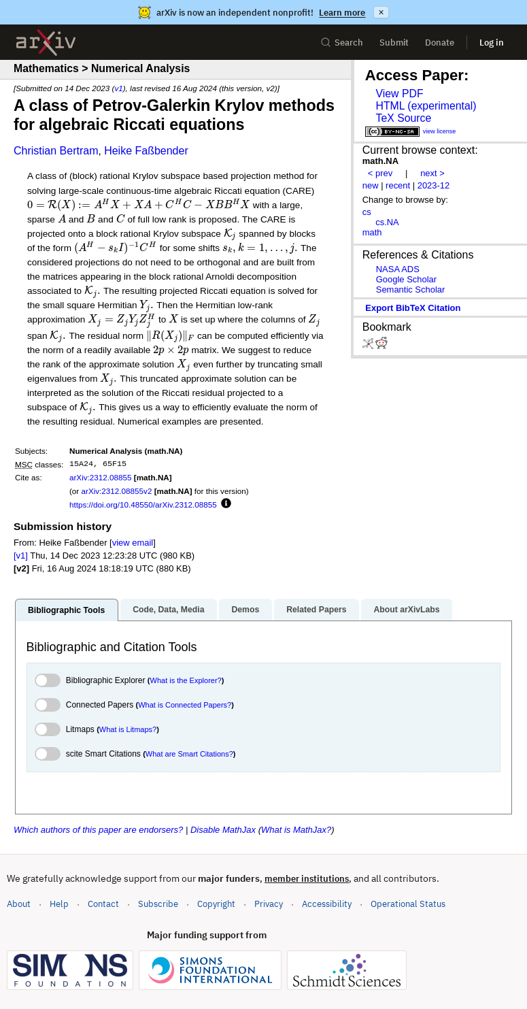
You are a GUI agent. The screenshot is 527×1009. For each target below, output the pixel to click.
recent (398, 185)
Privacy (268, 904)
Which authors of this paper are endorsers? (98, 830)
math (372, 232)
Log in (491, 42)
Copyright (216, 904)
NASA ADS (398, 269)
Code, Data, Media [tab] (168, 609)
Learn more (342, 12)
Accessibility (327, 904)
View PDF (399, 93)
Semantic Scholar (410, 289)
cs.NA (387, 222)
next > (432, 173)
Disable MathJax (223, 830)
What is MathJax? (296, 830)
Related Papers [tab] (316, 609)
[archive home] (45, 42)
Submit (394, 42)
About (19, 904)
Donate (439, 42)
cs (366, 212)
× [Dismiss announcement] (381, 12)
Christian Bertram (56, 150)
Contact (103, 904)
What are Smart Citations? (189, 754)
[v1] (21, 555)
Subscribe (158, 904)
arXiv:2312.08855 (100, 477)
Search (341, 42)
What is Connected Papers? (184, 705)
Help (59, 904)
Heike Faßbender (146, 150)
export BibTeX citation (412, 308)
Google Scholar (406, 279)
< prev (380, 173)
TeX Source (403, 118)
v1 (118, 88)
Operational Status (408, 903)
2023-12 (434, 185)
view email (132, 542)
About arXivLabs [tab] (406, 609)
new (370, 185)
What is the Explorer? (186, 680)
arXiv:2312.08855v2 (116, 490)
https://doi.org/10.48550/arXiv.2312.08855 (143, 504)
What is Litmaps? (127, 729)
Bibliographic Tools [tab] (66, 610)
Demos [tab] (245, 609)
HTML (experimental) (425, 106)
